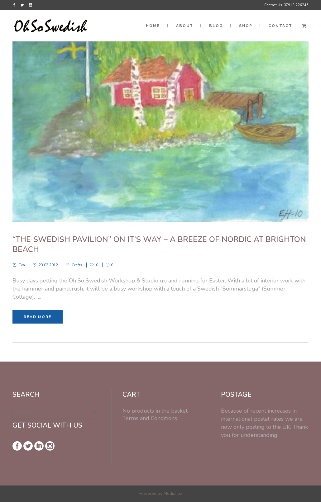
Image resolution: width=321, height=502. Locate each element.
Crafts (77, 265)
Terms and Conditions (149, 418)
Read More (37, 316)
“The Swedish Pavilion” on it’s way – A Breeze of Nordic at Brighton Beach (159, 244)
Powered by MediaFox (160, 493)
